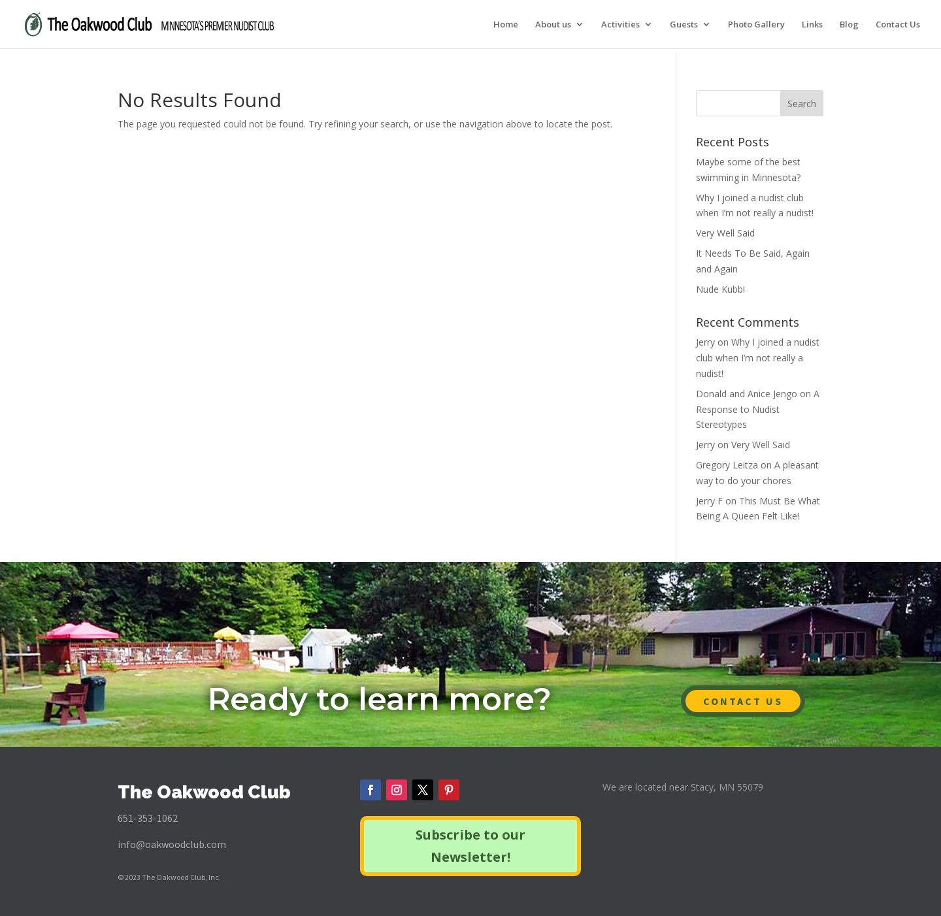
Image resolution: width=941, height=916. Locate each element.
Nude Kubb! (720, 289)
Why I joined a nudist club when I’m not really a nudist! (757, 358)
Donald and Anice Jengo (746, 393)
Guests (684, 25)
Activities (620, 25)
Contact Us (898, 25)
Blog (849, 25)
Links (812, 25)
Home (505, 25)
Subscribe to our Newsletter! (470, 846)
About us (553, 25)
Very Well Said (725, 233)
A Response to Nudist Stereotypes (757, 409)
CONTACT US (743, 701)
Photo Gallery (756, 25)
